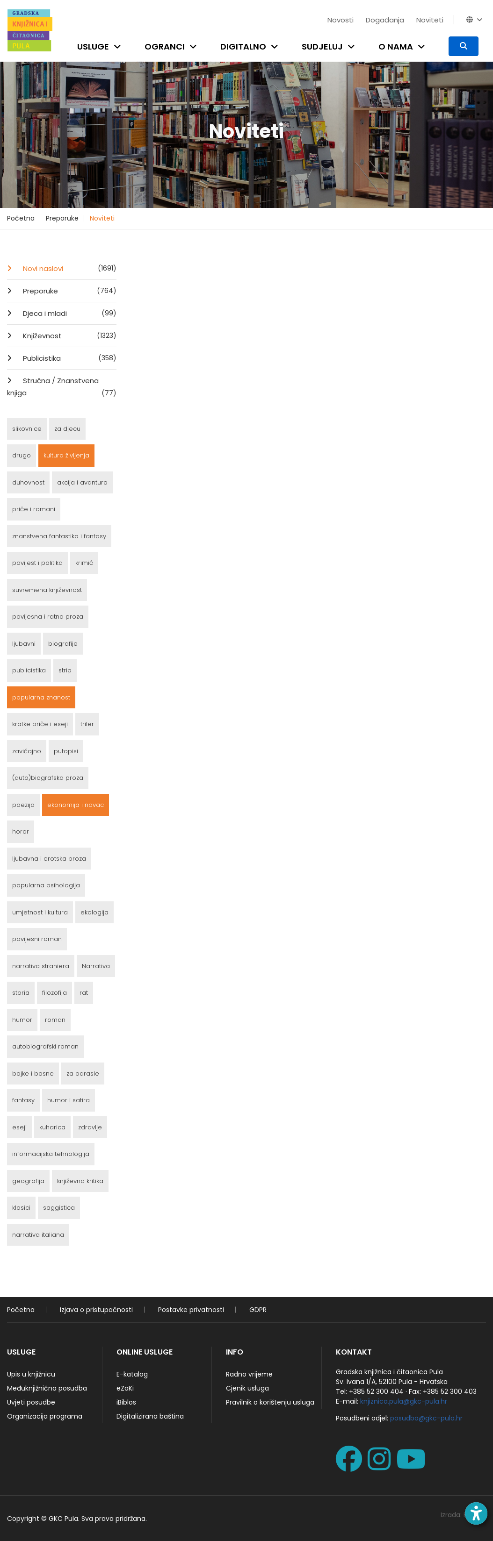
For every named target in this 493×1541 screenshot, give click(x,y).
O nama (395, 46)
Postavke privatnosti (191, 1309)
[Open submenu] (119, 46)
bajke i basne (33, 1073)
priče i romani (33, 509)
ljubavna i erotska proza (49, 858)
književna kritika (80, 1181)
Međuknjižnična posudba (47, 1388)
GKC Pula (63, 1518)
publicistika (29, 670)
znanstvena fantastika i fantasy (59, 536)
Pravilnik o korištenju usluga (270, 1402)
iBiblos (126, 1402)
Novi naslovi (68, 268)
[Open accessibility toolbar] (476, 1513)
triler (87, 724)
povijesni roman (37, 939)
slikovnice (27, 428)
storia (20, 992)
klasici (21, 1207)
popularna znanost (41, 697)
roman (55, 1019)
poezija (23, 804)
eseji (19, 1127)
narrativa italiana (38, 1234)
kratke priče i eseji (40, 724)
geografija (28, 1181)
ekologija (94, 912)
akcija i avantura (82, 482)
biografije (63, 643)
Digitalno (243, 46)
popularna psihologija (46, 885)
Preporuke (62, 218)
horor (20, 831)
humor (22, 1019)
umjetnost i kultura (40, 912)
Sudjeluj (322, 46)
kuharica (52, 1127)
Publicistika (68, 358)
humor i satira (68, 1100)
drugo (21, 455)
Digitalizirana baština (150, 1416)
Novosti (340, 20)
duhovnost (28, 482)
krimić (84, 562)
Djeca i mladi (68, 313)
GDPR (258, 1309)
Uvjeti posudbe (31, 1402)
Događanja (385, 20)
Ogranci (165, 46)
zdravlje (90, 1127)
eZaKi (125, 1388)
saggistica (59, 1207)
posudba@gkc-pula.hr (426, 1418)
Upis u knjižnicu (31, 1374)
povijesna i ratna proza (47, 616)
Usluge (93, 46)
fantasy (23, 1100)
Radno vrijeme (249, 1374)
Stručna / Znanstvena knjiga (61, 387)
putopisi (66, 751)
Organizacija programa (44, 1416)
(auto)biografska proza (47, 777)
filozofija (54, 992)
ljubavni (24, 643)
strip (65, 670)
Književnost (68, 335)
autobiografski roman (45, 1046)
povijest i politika (37, 562)
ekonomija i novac (75, 804)
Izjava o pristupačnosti (96, 1309)
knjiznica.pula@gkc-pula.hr (403, 1401)
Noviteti (429, 20)
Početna (21, 218)
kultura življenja (66, 455)
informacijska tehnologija (50, 1153)
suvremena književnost (47, 589)
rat (84, 992)
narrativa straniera (40, 966)
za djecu (67, 428)
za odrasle (82, 1073)
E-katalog (132, 1374)
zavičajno (26, 751)
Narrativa (96, 966)
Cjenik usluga (247, 1388)
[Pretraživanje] (463, 46)
